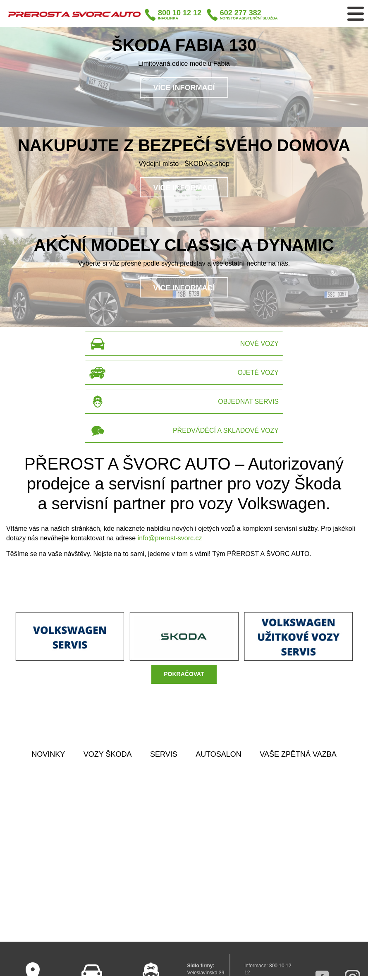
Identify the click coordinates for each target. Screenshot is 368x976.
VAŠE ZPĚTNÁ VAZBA (298, 754)
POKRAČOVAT (184, 674)
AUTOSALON (218, 754)
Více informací (184, 88)
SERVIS (163, 754)
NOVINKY (48, 754)
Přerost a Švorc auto (74, 14)
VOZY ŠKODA (108, 754)
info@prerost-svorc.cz (170, 538)
